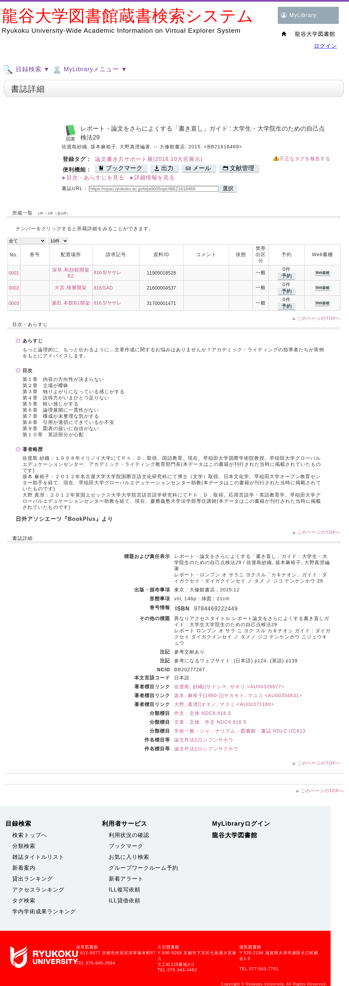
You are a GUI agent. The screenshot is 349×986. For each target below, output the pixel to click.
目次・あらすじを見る (95, 177)
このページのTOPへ (318, 318)
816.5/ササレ (107, 272)
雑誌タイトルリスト (38, 857)
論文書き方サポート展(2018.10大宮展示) (149, 159)
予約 (287, 276)
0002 (14, 288)
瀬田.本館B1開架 (70, 303)
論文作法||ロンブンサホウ (203, 739)
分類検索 (23, 846)
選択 (228, 188)
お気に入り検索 (129, 857)
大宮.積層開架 (71, 287)
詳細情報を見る (154, 177)
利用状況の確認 (129, 835)
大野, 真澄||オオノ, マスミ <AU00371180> (224, 704)
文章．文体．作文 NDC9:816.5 (210, 722)
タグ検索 (23, 900)
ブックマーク (126, 846)
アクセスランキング (38, 890)
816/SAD (103, 288)
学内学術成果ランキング (44, 911)
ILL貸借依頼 (124, 900)
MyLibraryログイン (241, 823)
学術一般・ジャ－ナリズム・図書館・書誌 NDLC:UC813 (239, 731)
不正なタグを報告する (305, 158)
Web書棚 (322, 273)
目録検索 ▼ (26, 69)
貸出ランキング (32, 879)
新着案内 (23, 868)
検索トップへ (29, 835)
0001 (14, 273)
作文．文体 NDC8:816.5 (202, 713)
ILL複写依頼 (124, 890)
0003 (14, 303)
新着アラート (126, 879)
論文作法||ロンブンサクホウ (206, 748)
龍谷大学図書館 (234, 835)
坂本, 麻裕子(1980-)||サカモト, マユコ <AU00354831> (238, 695)
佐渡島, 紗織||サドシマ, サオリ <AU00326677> (229, 686)
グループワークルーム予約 (143, 868)
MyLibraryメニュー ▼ (89, 69)
